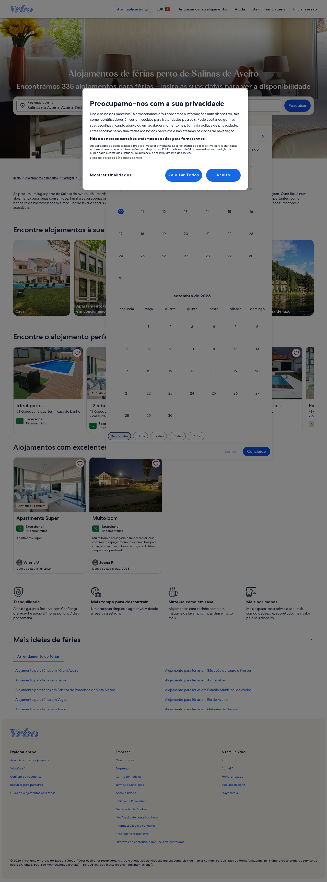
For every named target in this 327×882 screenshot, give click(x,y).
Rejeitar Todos (183, 175)
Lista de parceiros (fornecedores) (116, 158)
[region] (165, 139)
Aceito (223, 175)
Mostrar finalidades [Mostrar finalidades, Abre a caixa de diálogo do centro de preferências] (110, 175)
